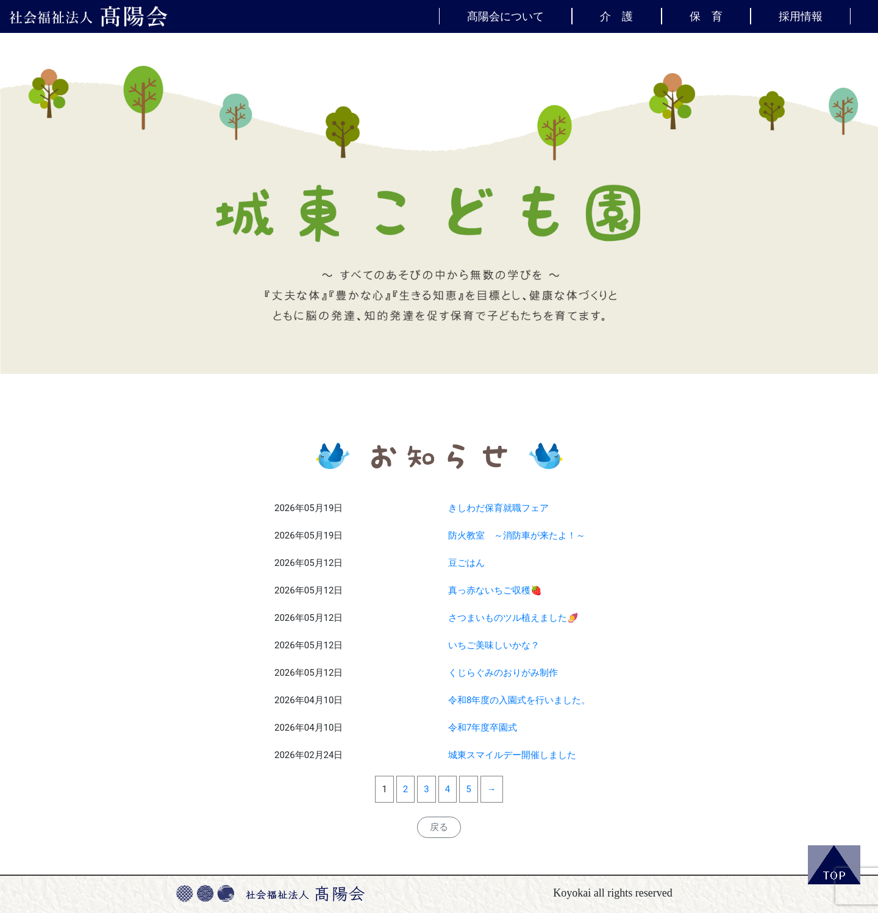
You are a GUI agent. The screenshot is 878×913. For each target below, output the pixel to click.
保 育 (706, 16)
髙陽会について (505, 16)
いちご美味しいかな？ (494, 645)
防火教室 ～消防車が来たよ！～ (516, 535)
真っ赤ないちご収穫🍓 (495, 590)
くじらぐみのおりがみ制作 (503, 672)
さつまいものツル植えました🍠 (513, 617)
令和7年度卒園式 (482, 727)
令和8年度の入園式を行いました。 (519, 700)
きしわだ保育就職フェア (498, 508)
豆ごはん (466, 562)
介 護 (616, 16)
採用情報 (801, 16)
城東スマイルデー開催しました (512, 755)
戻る (439, 827)
